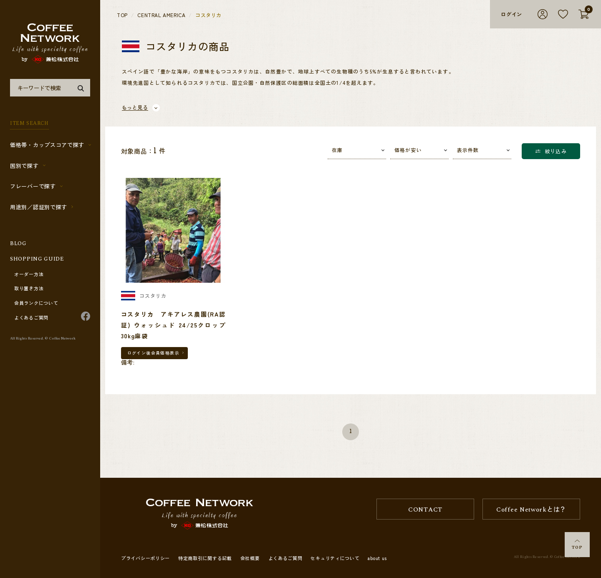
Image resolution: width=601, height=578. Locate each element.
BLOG (18, 243)
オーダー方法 (28, 274)
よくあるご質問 (31, 318)
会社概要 (250, 558)
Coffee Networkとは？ (531, 510)
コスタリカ (208, 15)
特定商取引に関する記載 (205, 558)
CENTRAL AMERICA (161, 15)
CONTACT (425, 510)
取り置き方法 (28, 289)
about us (377, 558)
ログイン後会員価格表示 (153, 353)
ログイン (511, 14)
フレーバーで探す (33, 186)
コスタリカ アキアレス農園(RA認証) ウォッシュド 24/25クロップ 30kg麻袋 (176, 325)
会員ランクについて (36, 303)
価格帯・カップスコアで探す (47, 145)
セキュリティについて (335, 558)
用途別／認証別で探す (38, 207)
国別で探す (24, 166)
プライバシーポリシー (145, 558)
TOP (577, 545)
